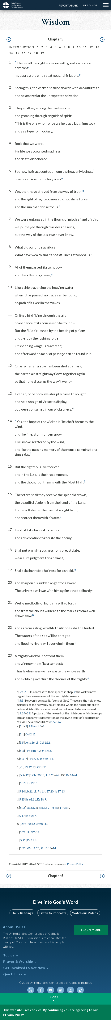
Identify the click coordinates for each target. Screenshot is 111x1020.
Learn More (91, 929)
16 (23, 53)
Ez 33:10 (33, 783)
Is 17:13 (62, 791)
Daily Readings (22, 912)
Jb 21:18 (32, 791)
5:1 (21, 692)
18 (36, 53)
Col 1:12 (46, 742)
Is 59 (53, 722)
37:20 (52, 791)
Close (54, 996)
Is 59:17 (32, 815)
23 (28, 713)
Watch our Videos (85, 912)
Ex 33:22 (33, 807)
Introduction (21, 47)
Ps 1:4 (43, 791)
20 (30, 823)
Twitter (30, 989)
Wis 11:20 (34, 848)
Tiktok (80, 989)
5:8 (21, 766)
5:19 (24, 823)
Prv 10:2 (41, 766)
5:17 (22, 815)
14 (11, 53)
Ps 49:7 (30, 766)
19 (42, 53)
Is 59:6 (45, 758)
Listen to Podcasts (52, 912)
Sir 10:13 (48, 848)
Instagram (70, 989)
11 (85, 47)
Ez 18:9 (43, 799)
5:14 (22, 713)
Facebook (40, 989)
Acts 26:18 (33, 742)
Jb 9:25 (52, 775)
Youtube (50, 989)
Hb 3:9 (32, 831)
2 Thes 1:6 (35, 726)
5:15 (22, 799)
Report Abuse (66, 5)
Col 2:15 (31, 734)
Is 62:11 (32, 799)
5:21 (23, 831)
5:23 (23, 848)
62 (60, 722)
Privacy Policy (75, 863)
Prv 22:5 (34, 758)
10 (78, 47)
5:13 (23, 783)
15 (17, 53)
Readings (89, 5)
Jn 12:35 (48, 750)
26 (60, 775)
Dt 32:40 (39, 823)
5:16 (23, 807)
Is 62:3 (44, 807)
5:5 (21, 700)
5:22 (23, 840)
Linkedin (60, 989)
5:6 (22, 750)
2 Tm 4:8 (55, 807)
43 (48, 823)
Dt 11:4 (33, 840)
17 (30, 53)
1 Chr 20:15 (38, 775)
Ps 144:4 (74, 775)
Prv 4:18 (31, 750)
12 (91, 47)
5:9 (22, 775)
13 (97, 47)
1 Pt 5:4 (67, 807)
